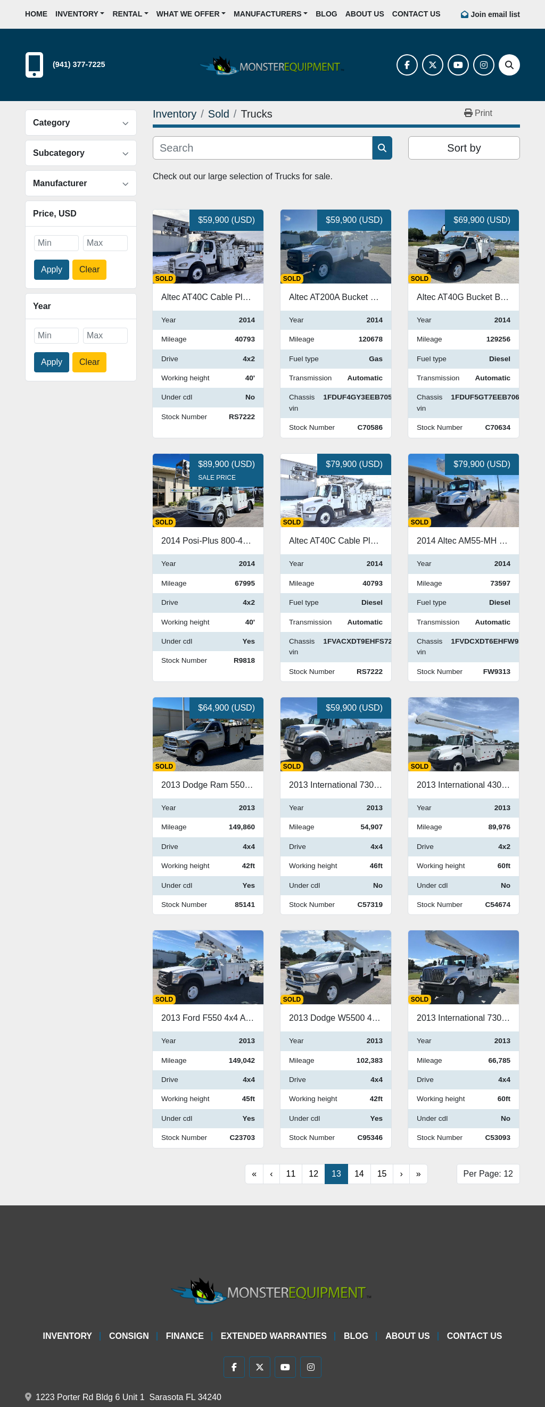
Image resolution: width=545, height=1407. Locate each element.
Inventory (76, 14)
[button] (79, 14)
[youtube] (458, 65)
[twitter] (432, 65)
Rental (127, 14)
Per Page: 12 (488, 1173)
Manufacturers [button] (268, 14)
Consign (129, 1336)
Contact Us (416, 14)
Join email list (495, 14)
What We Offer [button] (188, 14)
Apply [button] (51, 269)
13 (336, 1173)
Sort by (464, 148)
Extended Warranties (274, 1336)
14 (359, 1173)
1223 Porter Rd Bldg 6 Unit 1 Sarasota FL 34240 (128, 1397)
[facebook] (407, 65)
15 (382, 1173)
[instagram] (483, 65)
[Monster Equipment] (272, 1289)
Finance (185, 1336)
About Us (364, 14)
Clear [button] (89, 269)
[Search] (509, 65)
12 (313, 1173)
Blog (326, 14)
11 (291, 1173)
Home (36, 14)
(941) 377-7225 (79, 64)
